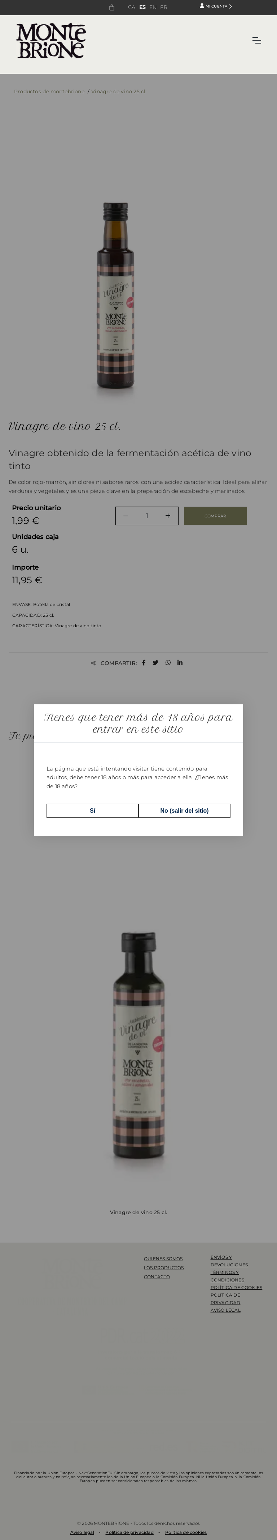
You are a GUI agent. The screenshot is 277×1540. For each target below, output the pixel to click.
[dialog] (138, 770)
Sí (92, 811)
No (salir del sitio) (184, 811)
